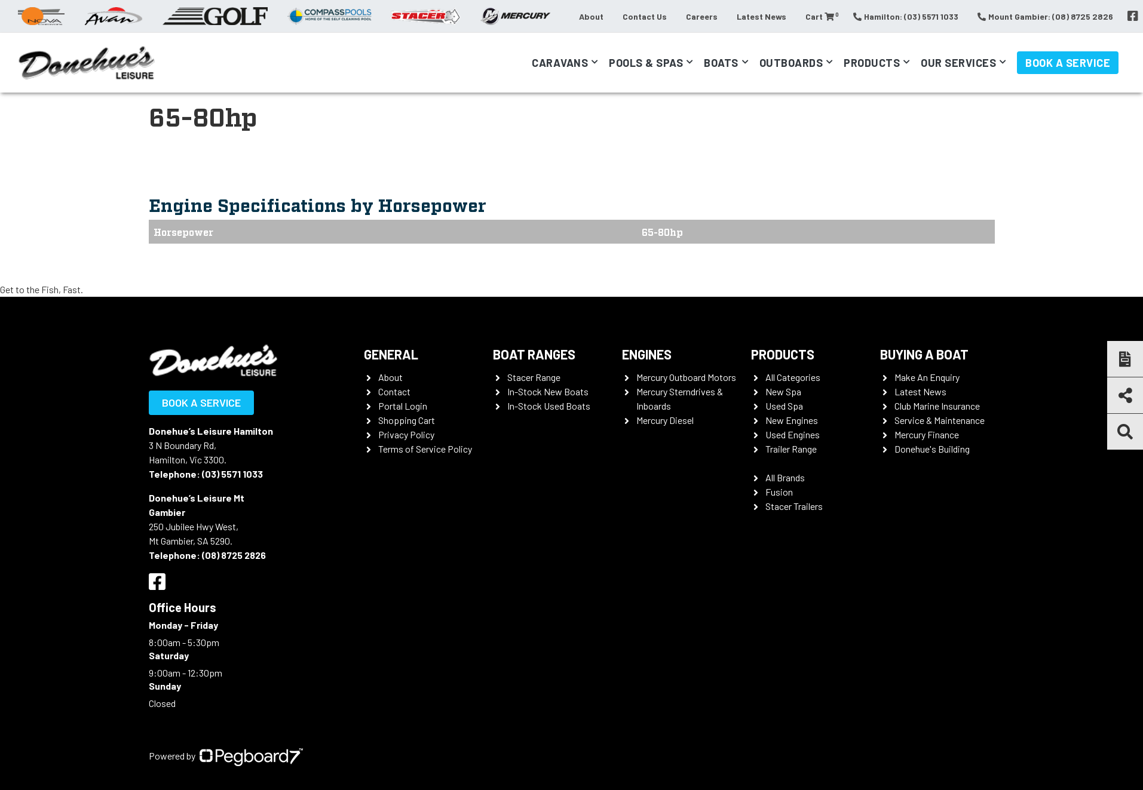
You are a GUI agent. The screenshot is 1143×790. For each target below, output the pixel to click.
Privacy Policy (406, 434)
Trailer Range (791, 448)
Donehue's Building (932, 448)
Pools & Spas (646, 62)
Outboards (791, 62)
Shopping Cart (406, 420)
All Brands (785, 477)
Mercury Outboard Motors (686, 377)
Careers (702, 16)
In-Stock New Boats (548, 391)
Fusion (779, 491)
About (591, 16)
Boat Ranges (534, 354)
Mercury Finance (926, 434)
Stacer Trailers (794, 506)
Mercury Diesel (665, 420)
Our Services (958, 62)
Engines (647, 354)
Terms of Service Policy (425, 448)
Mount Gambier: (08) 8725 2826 (1045, 16)
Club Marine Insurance (937, 405)
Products (872, 62)
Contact (394, 391)
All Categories (792, 377)
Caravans (560, 62)
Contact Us (645, 16)
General (391, 354)
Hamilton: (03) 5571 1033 (905, 16)
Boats (721, 62)
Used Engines (792, 434)
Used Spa (784, 405)
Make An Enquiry (927, 377)
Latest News (761, 16)
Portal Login (402, 405)
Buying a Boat (924, 354)
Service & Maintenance (939, 420)
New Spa (783, 391)
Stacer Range (533, 377)
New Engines (791, 420)
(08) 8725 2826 (234, 555)
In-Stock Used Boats (548, 405)
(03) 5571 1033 (232, 473)
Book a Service (1067, 62)
